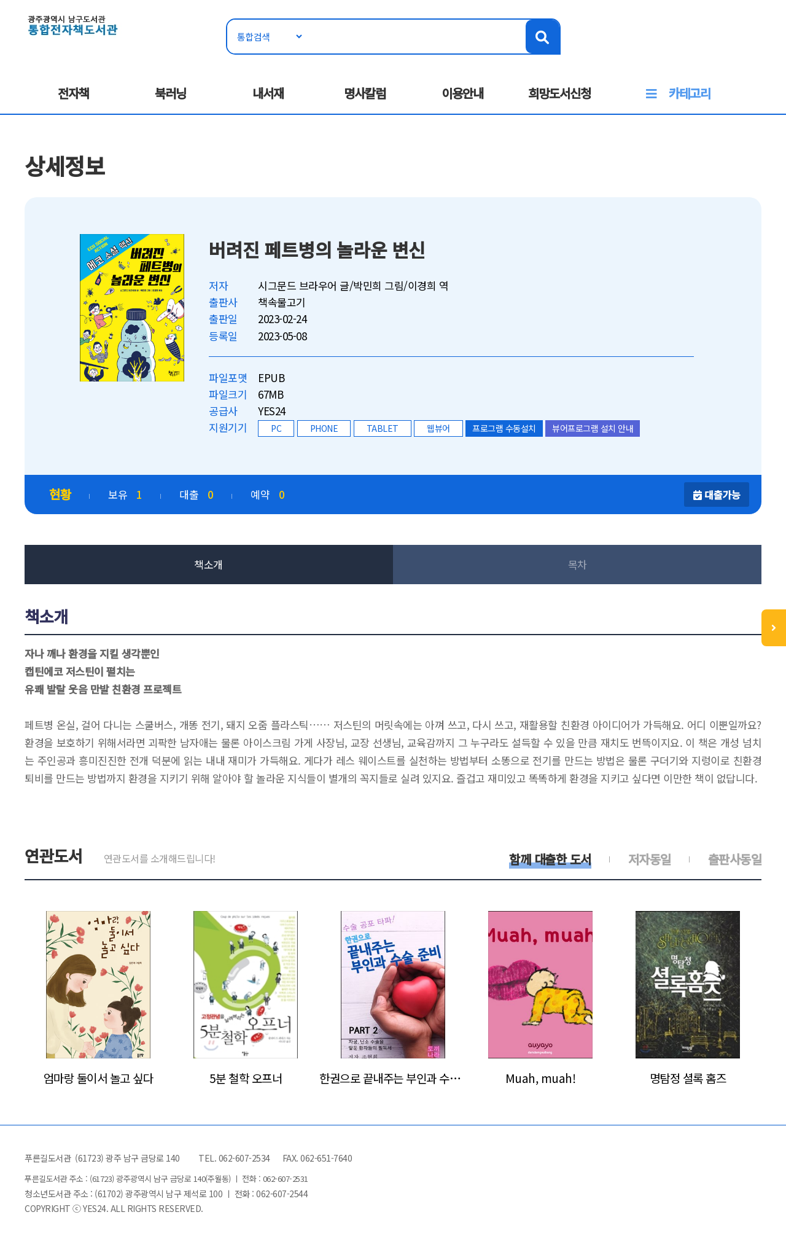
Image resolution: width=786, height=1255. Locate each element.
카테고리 (689, 93)
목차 (577, 564)
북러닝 (170, 93)
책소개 (208, 564)
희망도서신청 (559, 93)
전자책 (73, 93)
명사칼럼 (365, 93)
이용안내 (462, 93)
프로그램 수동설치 (504, 428)
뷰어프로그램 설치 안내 (592, 428)
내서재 (268, 93)
